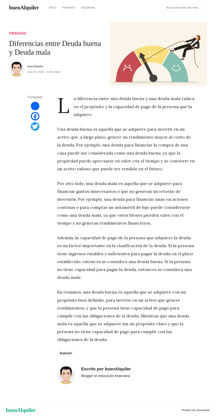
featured (66, 353)
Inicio (52, 7)
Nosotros (68, 7)
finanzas (17, 33)
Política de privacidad (195, 410)
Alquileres (88, 7)
